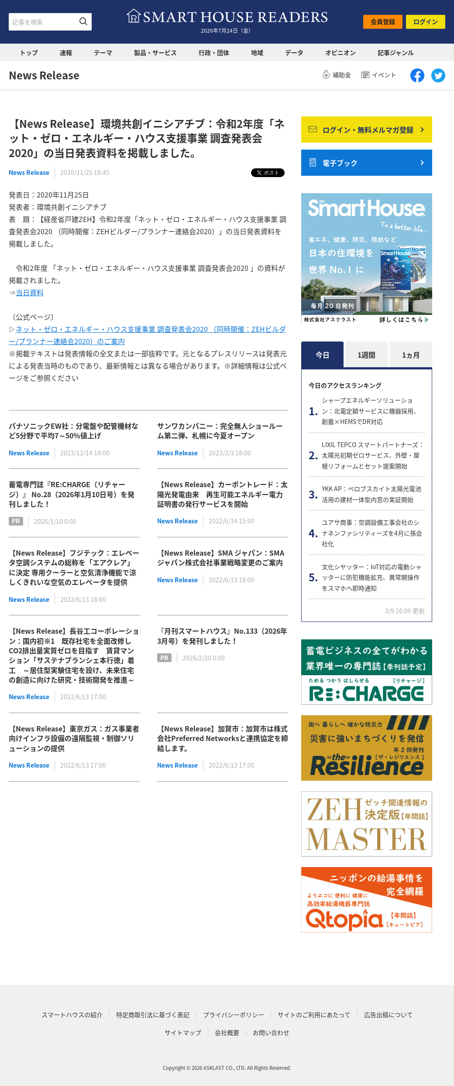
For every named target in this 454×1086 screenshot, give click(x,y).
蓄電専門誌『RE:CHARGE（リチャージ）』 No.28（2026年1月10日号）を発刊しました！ (71, 494)
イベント (378, 74)
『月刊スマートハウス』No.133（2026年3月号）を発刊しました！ (222, 635)
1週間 (366, 354)
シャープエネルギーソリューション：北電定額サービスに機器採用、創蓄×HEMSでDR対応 (371, 411)
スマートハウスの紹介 (72, 1014)
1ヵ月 (411, 354)
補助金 (336, 74)
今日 (323, 354)
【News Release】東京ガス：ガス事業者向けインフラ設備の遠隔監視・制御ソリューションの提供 (74, 738)
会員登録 (383, 21)
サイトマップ (183, 1032)
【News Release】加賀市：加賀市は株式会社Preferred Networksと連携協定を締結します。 (222, 738)
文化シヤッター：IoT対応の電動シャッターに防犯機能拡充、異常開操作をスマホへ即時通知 (372, 577)
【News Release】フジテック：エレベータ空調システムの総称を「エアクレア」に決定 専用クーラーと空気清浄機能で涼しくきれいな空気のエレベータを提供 (74, 567)
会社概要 (227, 1032)
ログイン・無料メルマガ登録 (361, 129)
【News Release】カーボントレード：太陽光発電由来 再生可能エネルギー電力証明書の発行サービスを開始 (222, 494)
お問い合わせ (271, 1032)
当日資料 (30, 292)
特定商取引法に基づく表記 (152, 1014)
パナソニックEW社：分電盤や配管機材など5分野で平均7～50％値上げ (73, 430)
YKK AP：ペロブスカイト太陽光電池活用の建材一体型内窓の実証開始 (371, 494)
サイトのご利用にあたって (314, 1014)
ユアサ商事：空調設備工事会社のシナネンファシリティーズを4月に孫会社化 (372, 533)
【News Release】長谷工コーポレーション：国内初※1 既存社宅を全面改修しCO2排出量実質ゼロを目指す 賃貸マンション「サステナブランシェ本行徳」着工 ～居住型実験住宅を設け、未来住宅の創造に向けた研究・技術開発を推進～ (74, 655)
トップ (29, 52)
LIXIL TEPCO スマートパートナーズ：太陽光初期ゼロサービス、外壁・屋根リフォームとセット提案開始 (373, 455)
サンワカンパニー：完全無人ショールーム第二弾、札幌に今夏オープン (220, 430)
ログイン (425, 21)
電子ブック (333, 162)
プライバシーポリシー (233, 1014)
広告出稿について (388, 1014)
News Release (29, 172)
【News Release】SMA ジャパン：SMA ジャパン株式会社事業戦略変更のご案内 (220, 557)
